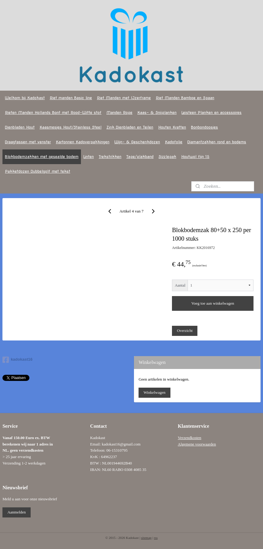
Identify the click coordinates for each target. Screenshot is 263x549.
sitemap (146, 538)
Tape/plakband (140, 156)
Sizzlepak (167, 156)
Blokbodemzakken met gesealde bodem (41, 156)
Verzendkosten (189, 437)
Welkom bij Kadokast (25, 98)
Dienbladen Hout (20, 127)
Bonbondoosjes (204, 127)
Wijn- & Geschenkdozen (137, 142)
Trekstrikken (110, 156)
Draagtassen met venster (28, 142)
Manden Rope (119, 112)
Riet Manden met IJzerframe (124, 98)
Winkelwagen (154, 392)
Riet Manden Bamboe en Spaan (185, 98)
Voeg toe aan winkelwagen (212, 303)
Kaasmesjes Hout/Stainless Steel (70, 127)
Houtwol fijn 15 (195, 156)
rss (156, 538)
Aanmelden (16, 512)
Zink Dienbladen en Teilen (129, 127)
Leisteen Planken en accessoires (211, 112)
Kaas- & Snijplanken (157, 112)
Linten (88, 156)
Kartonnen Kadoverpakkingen (82, 142)
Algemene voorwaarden (197, 444)
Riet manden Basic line (71, 98)
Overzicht (184, 331)
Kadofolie (173, 142)
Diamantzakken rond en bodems (216, 142)
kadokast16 (17, 359)
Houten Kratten (172, 127)
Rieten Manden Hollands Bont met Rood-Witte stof (53, 112)
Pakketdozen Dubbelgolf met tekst (37, 171)
